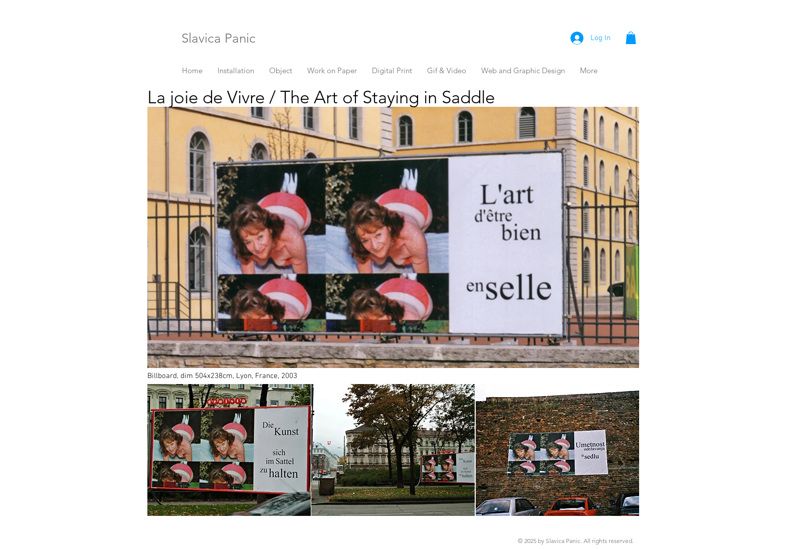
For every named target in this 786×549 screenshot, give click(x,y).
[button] (631, 38)
